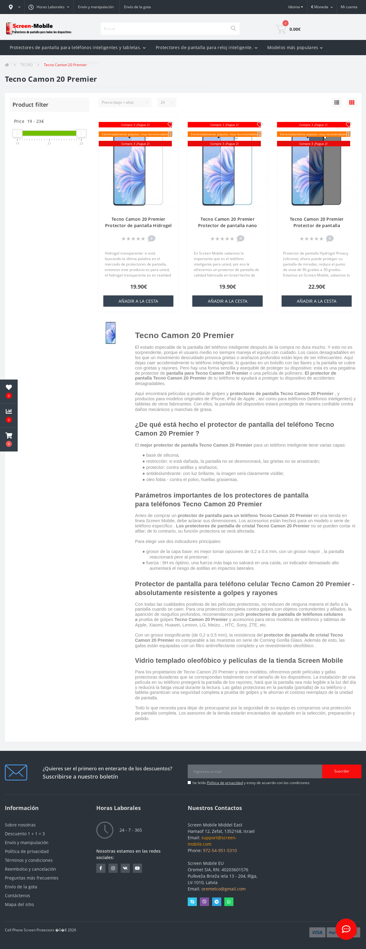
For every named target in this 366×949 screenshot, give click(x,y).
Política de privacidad (225, 782)
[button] (14, 7)
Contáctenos (17, 895)
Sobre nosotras (26, 63)
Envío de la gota (137, 6)
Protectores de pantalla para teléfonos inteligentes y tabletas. (78, 47)
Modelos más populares (295, 47)
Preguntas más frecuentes (32, 878)
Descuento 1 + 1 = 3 (25, 834)
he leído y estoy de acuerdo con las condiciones (251, 782)
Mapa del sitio (19, 904)
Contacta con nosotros (75, 63)
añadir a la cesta (138, 301)
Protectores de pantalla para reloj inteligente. (207, 47)
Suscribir (341, 771)
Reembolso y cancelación (30, 869)
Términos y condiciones (29, 860)
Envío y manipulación (96, 6)
